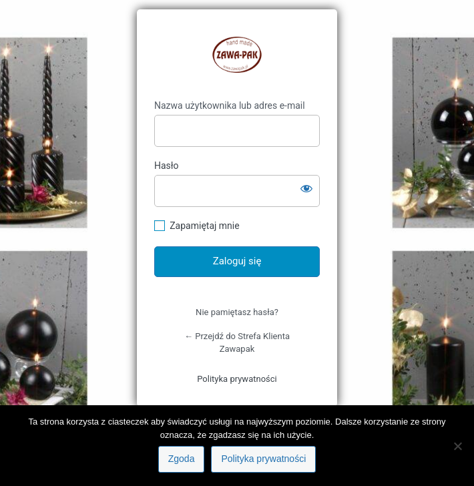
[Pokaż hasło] (306, 188)
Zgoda (181, 458)
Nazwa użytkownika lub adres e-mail (229, 105)
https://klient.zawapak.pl (237, 55)
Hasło (166, 165)
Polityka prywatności (236, 379)
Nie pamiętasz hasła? (237, 312)
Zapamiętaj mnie (204, 225)
